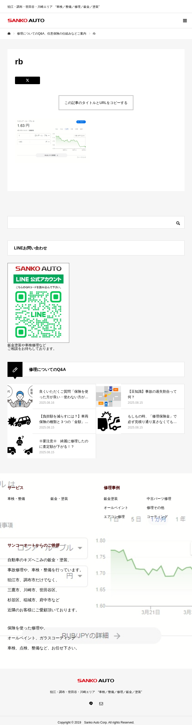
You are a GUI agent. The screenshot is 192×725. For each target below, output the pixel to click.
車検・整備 (16, 499)
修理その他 (155, 508)
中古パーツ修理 (159, 499)
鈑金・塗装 (59, 499)
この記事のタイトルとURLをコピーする (96, 103)
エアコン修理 (114, 517)
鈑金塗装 (111, 499)
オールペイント (116, 508)
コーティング (157, 517)
